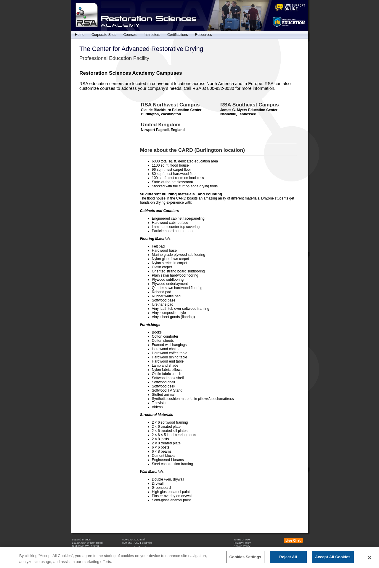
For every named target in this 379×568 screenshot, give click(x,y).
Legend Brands (81, 539)
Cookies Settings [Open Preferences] (244, 549)
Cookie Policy (242, 546)
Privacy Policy (242, 542)
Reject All (288, 560)
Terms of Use (242, 539)
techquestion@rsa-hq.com (138, 547)
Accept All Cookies (333, 560)
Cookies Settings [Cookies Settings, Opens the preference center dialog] (245, 560)
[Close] (369, 560)
